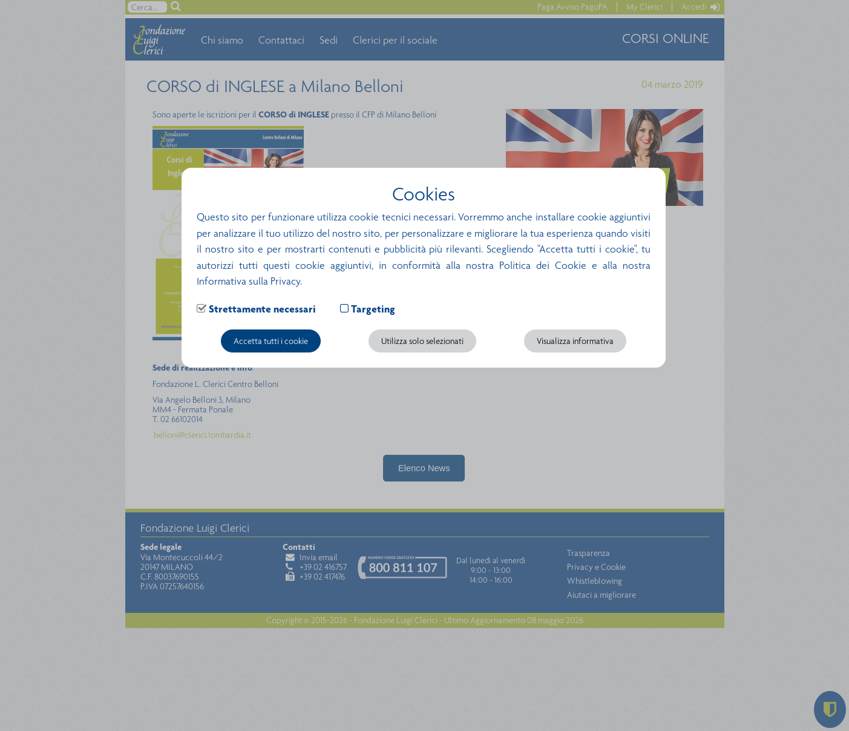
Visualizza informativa (575, 341)
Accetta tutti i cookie (271, 341)
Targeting (373, 309)
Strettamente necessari (262, 309)
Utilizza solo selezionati (422, 341)
